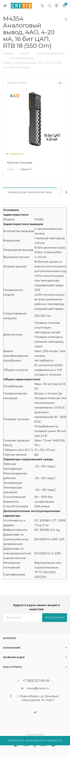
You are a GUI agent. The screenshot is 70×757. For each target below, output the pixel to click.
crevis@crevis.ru (38, 688)
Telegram (35, 712)
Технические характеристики (30, 192)
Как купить (12, 666)
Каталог (10, 638)
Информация (14, 657)
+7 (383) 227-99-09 (36, 680)
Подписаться (55, 617)
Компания (11, 647)
